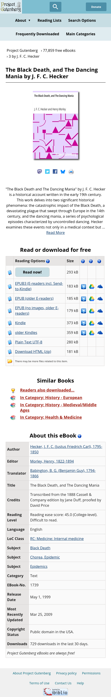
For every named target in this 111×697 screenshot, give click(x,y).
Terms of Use (39, 683)
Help (80, 683)
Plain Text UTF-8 (28, 342)
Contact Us (63, 683)
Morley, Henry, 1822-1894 (52, 461)
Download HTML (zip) (33, 351)
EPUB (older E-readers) (34, 298)
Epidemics (38, 566)
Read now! (32, 272)
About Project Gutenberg (32, 673)
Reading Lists (50, 20)
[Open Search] (55, 7)
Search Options (82, 20)
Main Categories (80, 33)
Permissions (91, 673)
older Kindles (26, 332)
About (23, 20)
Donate (96, 7)
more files (38, 361)
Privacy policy (66, 673)
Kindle (20, 322)
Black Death (40, 547)
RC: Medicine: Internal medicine (57, 538)
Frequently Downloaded (37, 33)
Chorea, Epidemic (45, 557)
